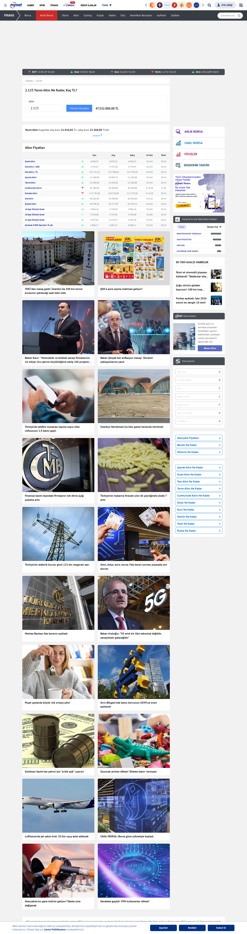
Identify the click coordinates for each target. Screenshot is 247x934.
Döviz (65, 15)
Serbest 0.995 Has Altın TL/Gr (39, 225)
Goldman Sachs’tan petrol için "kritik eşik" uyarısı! (54, 771)
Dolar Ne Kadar (199, 502)
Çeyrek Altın (31, 177)
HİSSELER (186, 154)
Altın (76, 15)
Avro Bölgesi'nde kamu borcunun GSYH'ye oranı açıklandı (128, 704)
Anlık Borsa (46, 15)
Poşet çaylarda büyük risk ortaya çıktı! (47, 702)
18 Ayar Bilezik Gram (34, 214)
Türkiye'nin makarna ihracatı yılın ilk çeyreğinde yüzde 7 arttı (133, 497)
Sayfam (175, 15)
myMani (161, 15)
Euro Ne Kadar (199, 509)
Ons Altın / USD (32, 166)
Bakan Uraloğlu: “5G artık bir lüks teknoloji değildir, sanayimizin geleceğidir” (131, 635)
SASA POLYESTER (184, 239)
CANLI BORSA (189, 143)
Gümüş (88, 15)
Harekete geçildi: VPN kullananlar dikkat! (124, 901)
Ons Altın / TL (31, 172)
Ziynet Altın (30, 203)
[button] (5, 5)
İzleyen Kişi (212, 226)
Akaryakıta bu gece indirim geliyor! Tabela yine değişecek (52, 903)
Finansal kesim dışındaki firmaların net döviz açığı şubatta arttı (54, 497)
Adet (31, 101)
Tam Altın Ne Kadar (199, 481)
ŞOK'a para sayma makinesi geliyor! (121, 289)
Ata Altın (29, 198)
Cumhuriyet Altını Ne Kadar (199, 495)
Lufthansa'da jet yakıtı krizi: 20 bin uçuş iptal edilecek (57, 836)
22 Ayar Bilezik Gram (34, 219)
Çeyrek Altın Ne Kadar (199, 467)
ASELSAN (181, 245)
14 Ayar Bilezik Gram (34, 209)
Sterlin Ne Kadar (199, 516)
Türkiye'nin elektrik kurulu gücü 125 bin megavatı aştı (57, 564)
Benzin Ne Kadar (199, 445)
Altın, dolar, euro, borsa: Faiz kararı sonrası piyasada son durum (133, 566)
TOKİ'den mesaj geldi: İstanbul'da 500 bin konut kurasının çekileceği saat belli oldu (54, 291)
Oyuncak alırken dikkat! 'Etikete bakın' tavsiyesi (128, 771)
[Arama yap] (209, 5)
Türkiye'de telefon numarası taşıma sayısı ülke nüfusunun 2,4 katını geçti (52, 429)
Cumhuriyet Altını (33, 188)
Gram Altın (30, 161)
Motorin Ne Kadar (199, 452)
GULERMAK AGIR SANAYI (187, 251)
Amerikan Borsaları (141, 15)
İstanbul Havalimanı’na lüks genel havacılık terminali (131, 426)
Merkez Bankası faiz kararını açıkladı (46, 633)
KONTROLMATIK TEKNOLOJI (189, 233)
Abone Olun (210, 348)
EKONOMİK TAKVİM (192, 165)
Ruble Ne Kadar (199, 530)
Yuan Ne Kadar (199, 523)
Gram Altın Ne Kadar (199, 474)
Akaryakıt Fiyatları (199, 438)
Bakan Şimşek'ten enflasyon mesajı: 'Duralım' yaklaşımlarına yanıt (126, 360)
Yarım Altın (30, 182)
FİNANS (9, 15)
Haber (112, 15)
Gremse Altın (31, 193)
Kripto (100, 15)
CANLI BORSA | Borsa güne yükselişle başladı (127, 836)
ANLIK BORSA (189, 131)
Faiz (123, 15)
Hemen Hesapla (79, 108)
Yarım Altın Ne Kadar (199, 488)
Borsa (28, 15)
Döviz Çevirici (188, 361)
